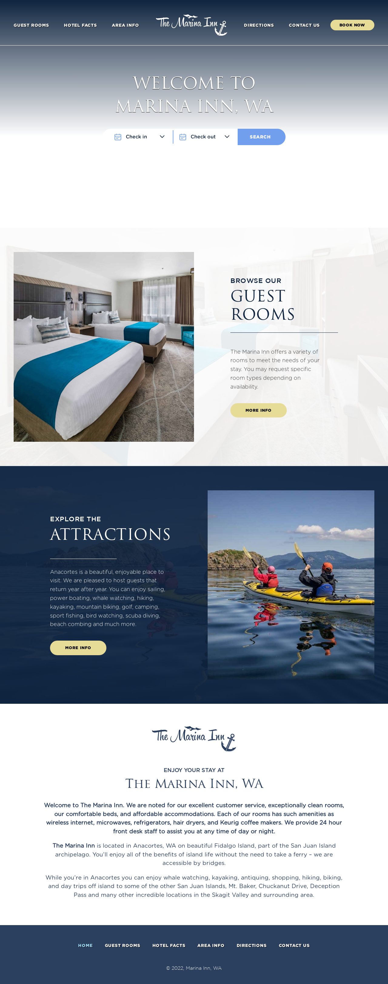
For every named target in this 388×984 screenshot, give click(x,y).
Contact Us (304, 25)
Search (260, 136)
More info (259, 410)
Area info (125, 25)
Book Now (352, 25)
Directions (259, 25)
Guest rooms (31, 25)
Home (85, 945)
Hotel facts (80, 25)
